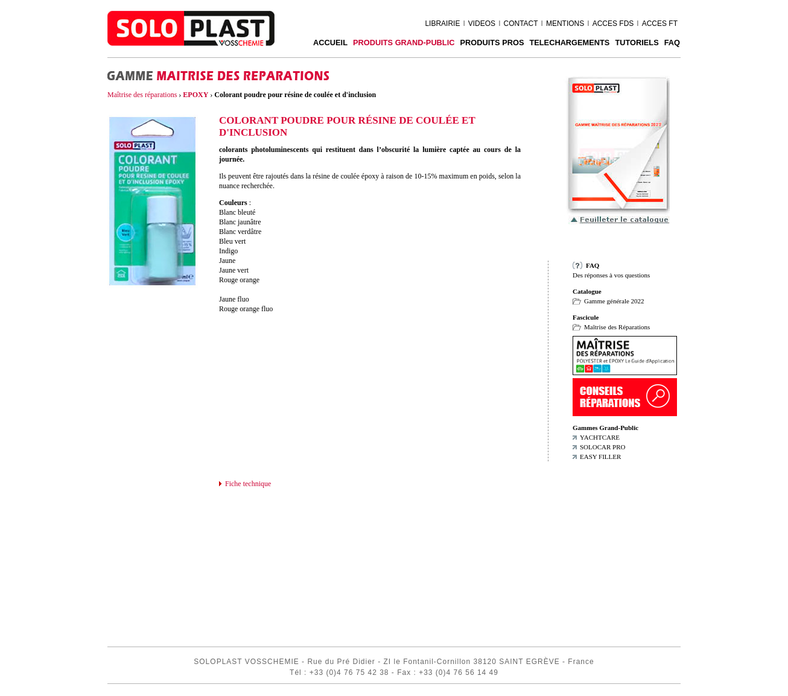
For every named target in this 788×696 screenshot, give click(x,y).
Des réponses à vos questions (611, 275)
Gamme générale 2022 (614, 301)
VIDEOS (481, 23)
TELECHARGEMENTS (569, 42)
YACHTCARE (600, 437)
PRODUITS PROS (492, 42)
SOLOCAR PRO (603, 447)
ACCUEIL (330, 42)
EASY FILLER (600, 456)
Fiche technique (248, 483)
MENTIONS (565, 23)
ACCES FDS (613, 23)
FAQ (672, 42)
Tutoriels (636, 42)
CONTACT (520, 23)
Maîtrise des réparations (142, 94)
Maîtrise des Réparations (617, 327)
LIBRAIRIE (442, 23)
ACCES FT (660, 23)
